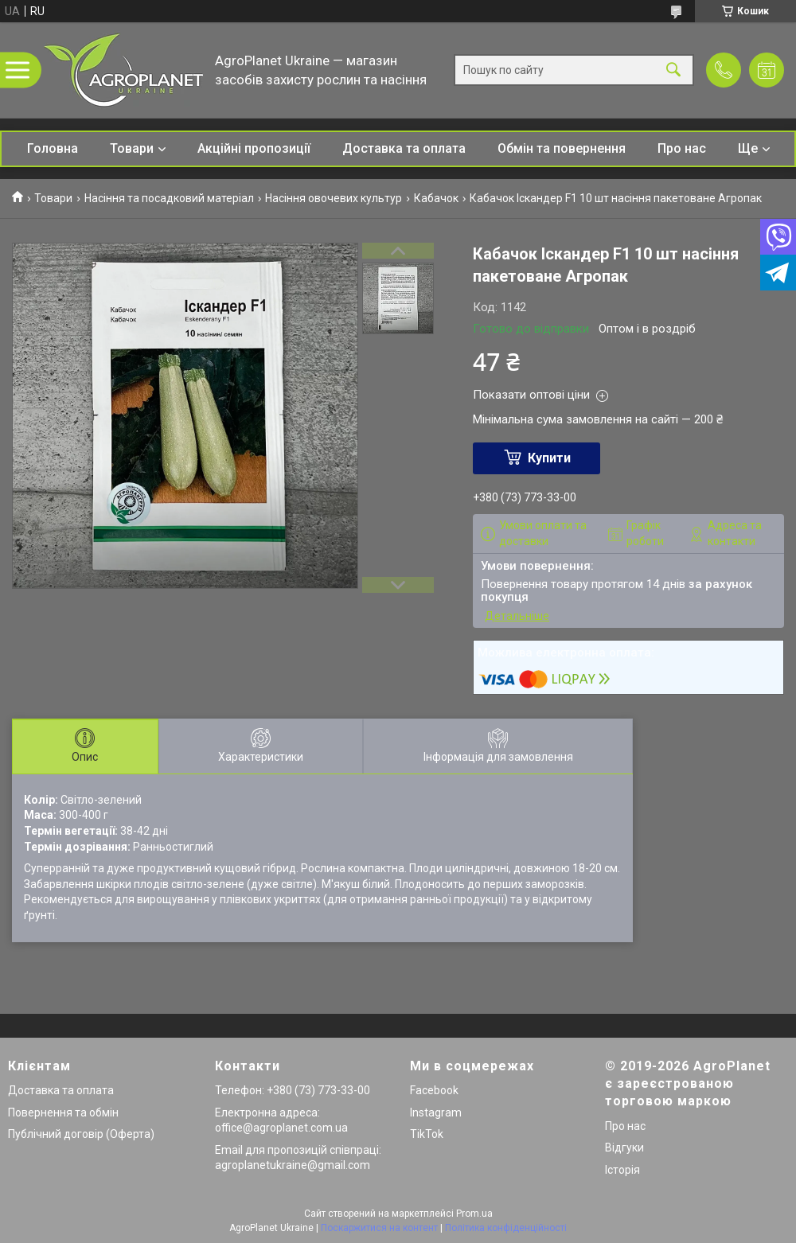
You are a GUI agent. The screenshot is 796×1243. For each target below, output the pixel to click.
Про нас (681, 148)
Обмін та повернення (562, 148)
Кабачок (436, 198)
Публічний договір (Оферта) (81, 1134)
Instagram (436, 1112)
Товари (132, 148)
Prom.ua (474, 1213)
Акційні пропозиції (253, 148)
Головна (52, 148)
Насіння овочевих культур (333, 198)
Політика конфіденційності (506, 1227)
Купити (549, 458)
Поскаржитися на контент (379, 1227)
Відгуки (624, 1147)
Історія (622, 1169)
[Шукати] (673, 70)
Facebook (434, 1090)
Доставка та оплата (404, 148)
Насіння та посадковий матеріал (169, 198)
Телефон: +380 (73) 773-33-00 (292, 1090)
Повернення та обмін (63, 1112)
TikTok (426, 1134)
